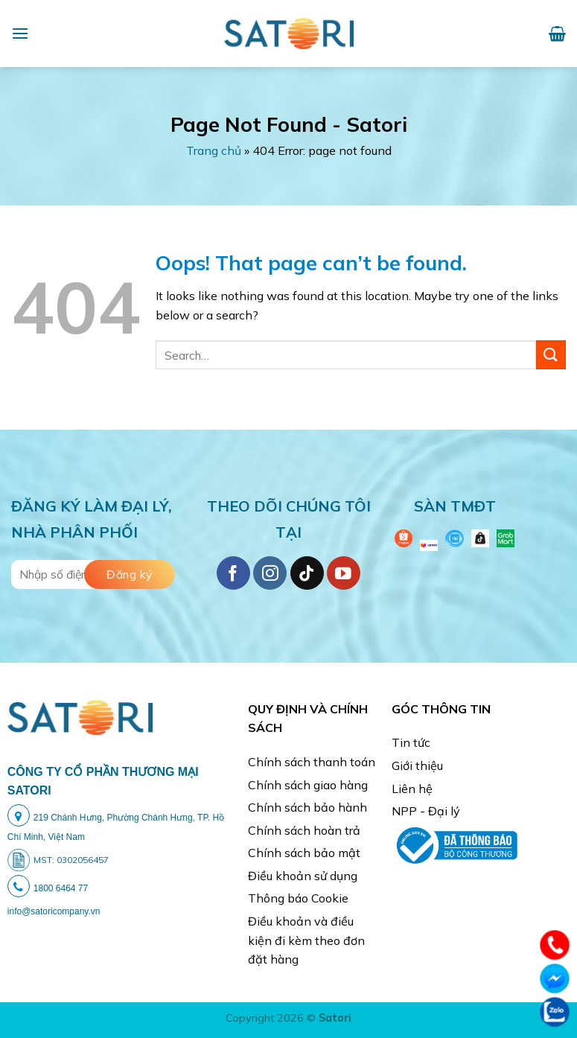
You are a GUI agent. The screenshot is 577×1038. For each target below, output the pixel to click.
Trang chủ (213, 150)
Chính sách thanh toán (311, 761)
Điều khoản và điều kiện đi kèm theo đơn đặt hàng (306, 940)
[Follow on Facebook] (233, 573)
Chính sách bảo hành (307, 807)
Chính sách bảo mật (304, 852)
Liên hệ (412, 788)
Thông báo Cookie (298, 898)
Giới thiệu (417, 765)
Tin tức (411, 742)
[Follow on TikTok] (307, 573)
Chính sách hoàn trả (304, 830)
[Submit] (551, 354)
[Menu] (20, 33)
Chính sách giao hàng (308, 784)
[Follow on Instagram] (270, 573)
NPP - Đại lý (426, 810)
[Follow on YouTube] (343, 573)
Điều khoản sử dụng (302, 875)
